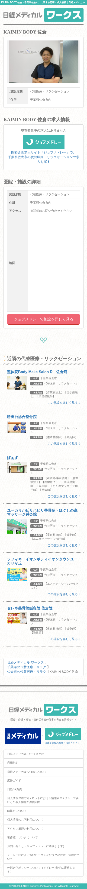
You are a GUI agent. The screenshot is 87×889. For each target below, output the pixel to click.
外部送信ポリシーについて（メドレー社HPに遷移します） (41, 869)
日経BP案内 (14, 789)
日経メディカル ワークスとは (25, 754)
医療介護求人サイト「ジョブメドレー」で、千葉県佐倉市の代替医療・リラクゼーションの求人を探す (43, 151)
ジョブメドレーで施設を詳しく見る (43, 319)
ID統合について (17, 810)
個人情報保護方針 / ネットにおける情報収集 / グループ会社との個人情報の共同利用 (43, 800)
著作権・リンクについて (22, 837)
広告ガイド (14, 780)
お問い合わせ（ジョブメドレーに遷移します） (36, 846)
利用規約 (12, 762)
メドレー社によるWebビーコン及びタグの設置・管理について (43, 857)
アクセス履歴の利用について (25, 828)
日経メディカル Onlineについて (27, 771)
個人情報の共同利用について (25, 819)
